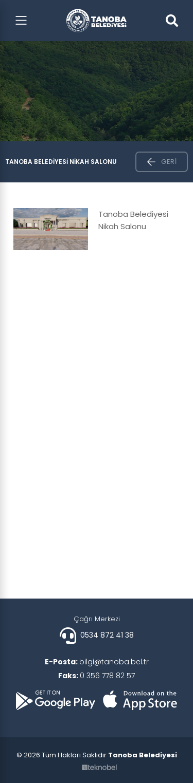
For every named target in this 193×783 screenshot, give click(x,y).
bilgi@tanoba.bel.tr (97, 662)
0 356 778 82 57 (96, 675)
